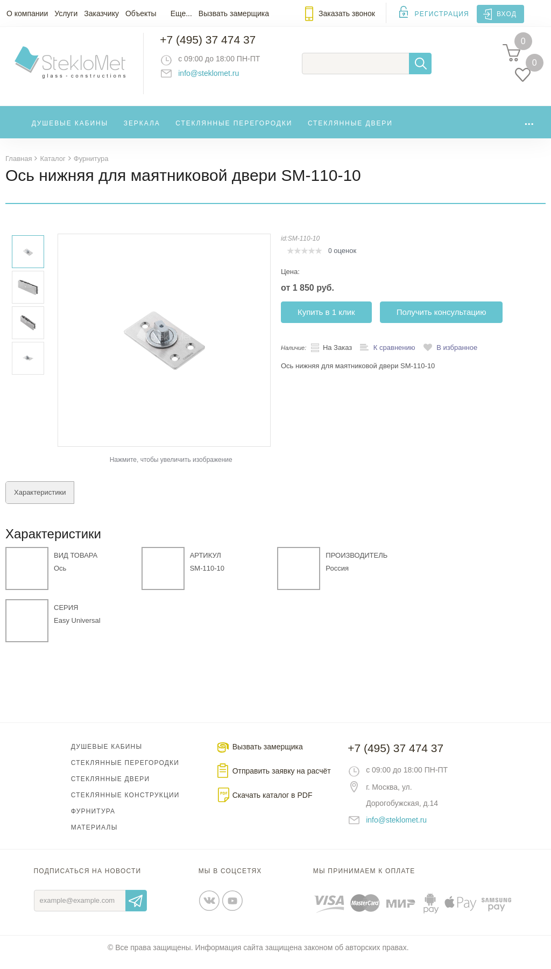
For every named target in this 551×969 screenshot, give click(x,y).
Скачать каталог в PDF (272, 804)
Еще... (181, 13)
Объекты (141, 13)
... (529, 129)
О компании (27, 13)
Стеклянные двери (350, 131)
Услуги (65, 13)
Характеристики (40, 501)
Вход (507, 14)
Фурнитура (93, 820)
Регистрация (442, 14)
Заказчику (101, 13)
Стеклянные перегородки (233, 131)
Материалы (94, 836)
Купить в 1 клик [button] (326, 321)
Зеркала (142, 131)
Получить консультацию (441, 321)
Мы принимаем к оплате (364, 880)
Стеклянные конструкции (125, 804)
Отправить (136, 910)
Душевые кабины (70, 131)
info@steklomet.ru (218, 78)
